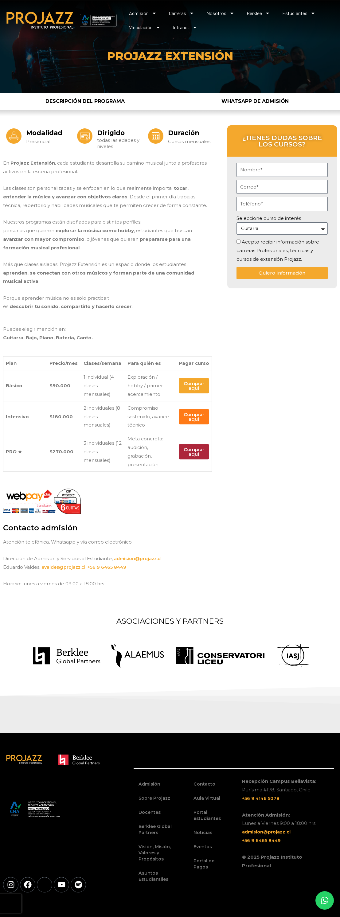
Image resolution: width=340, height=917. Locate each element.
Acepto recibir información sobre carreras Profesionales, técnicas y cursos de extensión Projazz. (277, 250)
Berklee (258, 13)
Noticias (202, 832)
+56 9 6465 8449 (110, 567)
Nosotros (220, 13)
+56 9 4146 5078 (261, 798)
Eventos (203, 846)
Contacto (204, 784)
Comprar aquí (194, 385)
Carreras (181, 13)
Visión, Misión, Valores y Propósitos (155, 853)
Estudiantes (298, 13)
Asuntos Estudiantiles (154, 876)
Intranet (185, 27)
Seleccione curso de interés (268, 218)
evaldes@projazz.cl (64, 567)
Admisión (143, 13)
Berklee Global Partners (156, 829)
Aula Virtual (207, 798)
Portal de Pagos (204, 864)
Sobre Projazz (155, 798)
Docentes (150, 812)
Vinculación (145, 27)
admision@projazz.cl (138, 558)
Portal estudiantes (207, 815)
